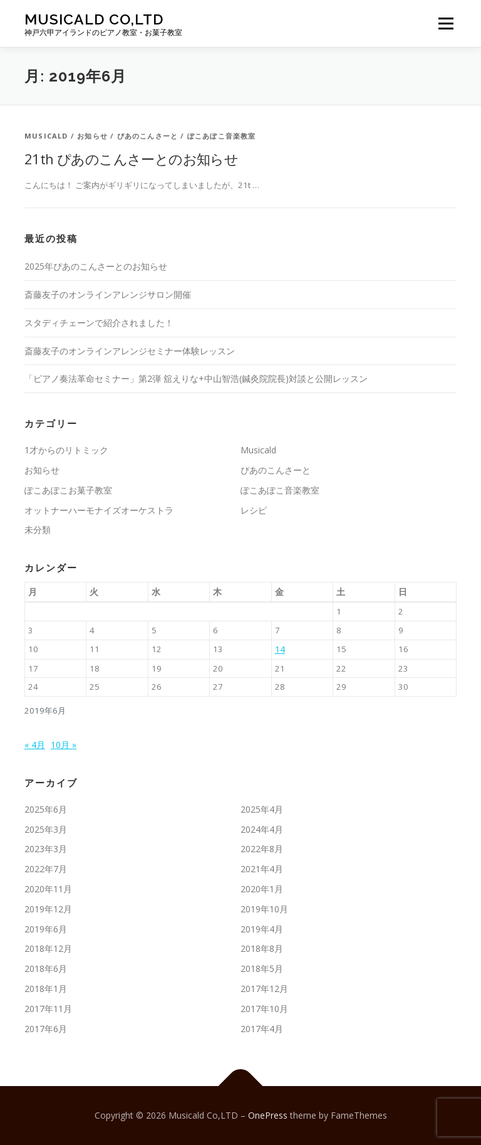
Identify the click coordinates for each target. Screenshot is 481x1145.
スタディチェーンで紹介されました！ (98, 323)
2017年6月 (45, 1029)
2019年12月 (48, 909)
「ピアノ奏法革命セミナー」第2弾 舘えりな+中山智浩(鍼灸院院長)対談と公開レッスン (196, 378)
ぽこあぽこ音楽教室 (221, 135)
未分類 (37, 530)
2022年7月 (45, 869)
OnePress (267, 1115)
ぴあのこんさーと (147, 135)
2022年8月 (261, 849)
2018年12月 (48, 948)
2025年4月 (261, 809)
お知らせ (92, 135)
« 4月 (34, 745)
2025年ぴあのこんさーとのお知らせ (95, 266)
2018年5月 (261, 968)
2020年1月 (261, 889)
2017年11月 (48, 1009)
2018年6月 (45, 968)
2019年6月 (45, 929)
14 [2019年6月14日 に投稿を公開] (280, 649)
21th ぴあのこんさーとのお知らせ (131, 158)
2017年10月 (264, 1009)
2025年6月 (45, 809)
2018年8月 (261, 948)
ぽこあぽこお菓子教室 (68, 490)
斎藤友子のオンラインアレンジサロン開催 (107, 294)
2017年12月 (264, 989)
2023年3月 (45, 849)
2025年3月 (45, 829)
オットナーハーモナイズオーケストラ (98, 510)
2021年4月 (261, 869)
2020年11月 (48, 889)
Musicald (46, 135)
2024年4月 (261, 829)
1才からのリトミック (66, 450)
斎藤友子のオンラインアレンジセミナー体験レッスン (129, 351)
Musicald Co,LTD (93, 19)
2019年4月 (261, 929)
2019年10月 (264, 909)
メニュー (446, 23)
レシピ (253, 510)
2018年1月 (45, 989)
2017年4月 (261, 1029)
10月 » (63, 745)
